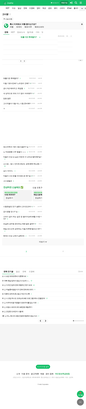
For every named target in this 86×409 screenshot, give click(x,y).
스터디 (62, 8)
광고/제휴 (35, 374)
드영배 (31, 8)
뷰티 (55, 8)
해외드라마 (39, 27)
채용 (42, 374)
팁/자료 (30, 32)
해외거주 (28, 27)
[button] (40, 320)
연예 (25, 8)
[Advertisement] (43, 343)
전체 (6, 32)
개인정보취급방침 (62, 374)
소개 (18, 374)
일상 (19, 8)
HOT (7, 8)
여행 (11, 27)
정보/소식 (21, 32)
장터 (38, 8)
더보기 (43, 242)
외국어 (19, 27)
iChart (69, 8)
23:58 (80, 271)
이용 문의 (25, 374)
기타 (37, 32)
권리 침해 (49, 374)
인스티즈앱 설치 (43, 367)
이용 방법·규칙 (55, 2)
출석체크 (77, 8)
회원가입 (64, 3)
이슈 (13, 8)
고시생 (5, 14)
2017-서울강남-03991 (58, 377)
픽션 (44, 8)
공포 (50, 8)
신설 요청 (7, 19)
